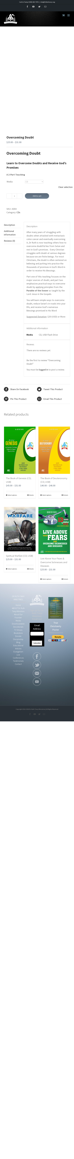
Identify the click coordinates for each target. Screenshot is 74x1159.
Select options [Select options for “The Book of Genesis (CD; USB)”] (12, 495)
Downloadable (18, 623)
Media (10, 181)
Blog (18, 642)
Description (9, 224)
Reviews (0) (9, 240)
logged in (43, 369)
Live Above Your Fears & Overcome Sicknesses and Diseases (53, 562)
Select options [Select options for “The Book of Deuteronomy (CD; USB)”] (46, 495)
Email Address (37, 627)
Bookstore (18, 633)
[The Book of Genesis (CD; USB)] (20, 450)
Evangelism (18, 651)
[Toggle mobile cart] (63, 15)
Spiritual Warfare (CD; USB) (19, 555)
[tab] (12, 225)
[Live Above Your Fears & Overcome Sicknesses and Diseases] (54, 530)
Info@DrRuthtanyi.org (47, 2)
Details (31, 495)
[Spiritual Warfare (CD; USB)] (20, 529)
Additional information (10, 233)
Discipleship (18, 639)
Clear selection (65, 187)
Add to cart (37, 196)
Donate (18, 636)
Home (18, 605)
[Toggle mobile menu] (68, 15)
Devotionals (18, 626)
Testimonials (18, 661)
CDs (18, 212)
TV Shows (18, 630)
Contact (18, 664)
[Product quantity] (14, 196)
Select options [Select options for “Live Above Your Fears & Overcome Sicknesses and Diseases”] (46, 579)
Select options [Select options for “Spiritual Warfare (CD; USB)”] (12, 569)
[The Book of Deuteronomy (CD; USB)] (54, 450)
